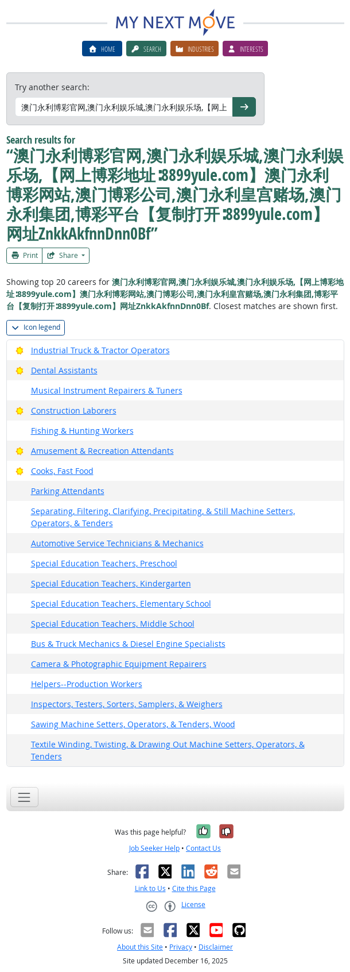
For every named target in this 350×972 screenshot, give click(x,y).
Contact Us (203, 848)
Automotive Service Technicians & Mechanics (117, 543)
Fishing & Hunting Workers (82, 430)
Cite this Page (194, 888)
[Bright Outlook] (20, 350)
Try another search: (52, 87)
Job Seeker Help (154, 848)
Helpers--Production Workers (86, 683)
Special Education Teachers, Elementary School (121, 603)
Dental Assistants (64, 370)
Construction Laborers (73, 410)
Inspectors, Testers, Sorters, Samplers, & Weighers (127, 704)
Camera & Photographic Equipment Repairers (119, 663)
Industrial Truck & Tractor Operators (100, 350)
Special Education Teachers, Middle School (113, 623)
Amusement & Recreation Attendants (102, 450)
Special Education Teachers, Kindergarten (111, 583)
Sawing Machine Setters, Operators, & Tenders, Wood (133, 724)
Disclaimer (216, 947)
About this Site (140, 947)
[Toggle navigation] (24, 797)
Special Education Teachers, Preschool (104, 563)
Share (63, 255)
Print (24, 255)
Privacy (180, 947)
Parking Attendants (67, 490)
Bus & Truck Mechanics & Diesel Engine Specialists (128, 643)
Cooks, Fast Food (62, 470)
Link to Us (150, 888)
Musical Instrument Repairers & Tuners (106, 390)
